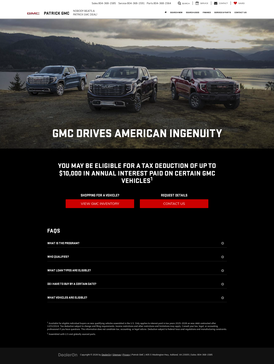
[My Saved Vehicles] (239, 3)
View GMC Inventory (100, 203)
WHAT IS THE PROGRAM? (135, 243)
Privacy (126, 354)
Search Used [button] (192, 12)
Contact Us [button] (240, 12)
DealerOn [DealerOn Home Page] (106, 354)
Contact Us (174, 203)
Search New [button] (176, 12)
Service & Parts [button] (222, 12)
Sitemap (117, 354)
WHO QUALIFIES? (135, 257)
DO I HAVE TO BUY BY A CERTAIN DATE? (135, 284)
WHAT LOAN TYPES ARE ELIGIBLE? (135, 270)
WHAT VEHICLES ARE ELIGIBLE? (135, 298)
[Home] (165, 12)
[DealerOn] (68, 354)
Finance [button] (207, 12)
